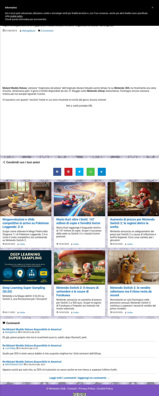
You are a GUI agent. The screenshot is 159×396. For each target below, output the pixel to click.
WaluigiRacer (10, 330)
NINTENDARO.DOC (13, 361)
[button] (152, 7)
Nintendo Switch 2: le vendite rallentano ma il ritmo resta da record (130, 289)
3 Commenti (47, 30)
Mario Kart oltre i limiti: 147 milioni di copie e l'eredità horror (77, 220)
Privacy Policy (86, 385)
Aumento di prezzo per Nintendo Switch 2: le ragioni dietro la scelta (133, 220)
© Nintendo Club (57, 385)
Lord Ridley (10, 345)
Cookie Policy (103, 385)
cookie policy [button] (16, 16)
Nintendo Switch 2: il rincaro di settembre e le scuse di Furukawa (78, 287)
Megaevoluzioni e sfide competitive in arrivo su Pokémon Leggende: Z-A (24, 222)
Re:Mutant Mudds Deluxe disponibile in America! (29, 327)
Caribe (21, 243)
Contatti (72, 385)
